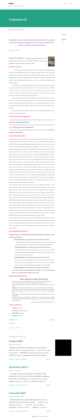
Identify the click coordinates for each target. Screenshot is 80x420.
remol (11, 3)
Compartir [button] (64, 34)
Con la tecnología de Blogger (40, 416)
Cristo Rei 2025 (17, 393)
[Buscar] (65, 3)
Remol (63, 42)
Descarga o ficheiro (15, 50)
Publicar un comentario (14, 327)
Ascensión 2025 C (18, 367)
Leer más (48, 359)
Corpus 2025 (16, 341)
